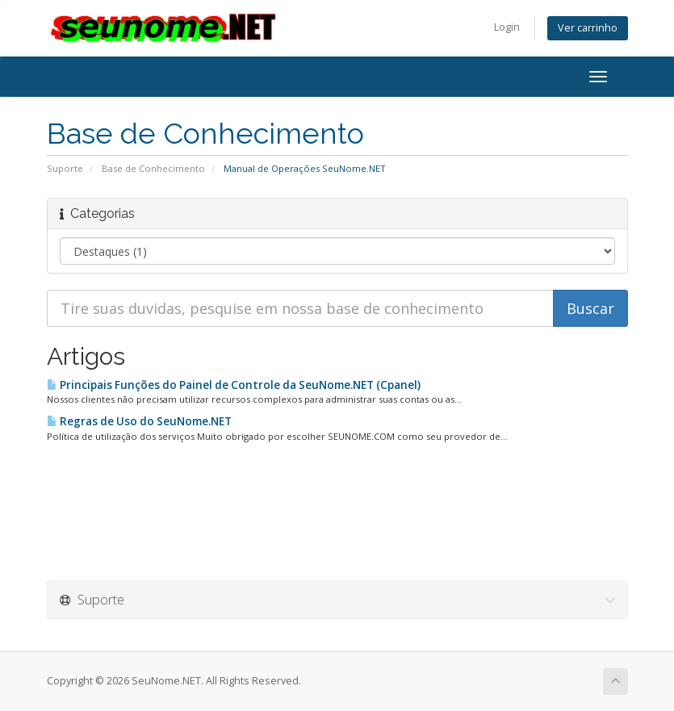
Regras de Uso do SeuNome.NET (139, 421)
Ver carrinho (587, 28)
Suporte (65, 168)
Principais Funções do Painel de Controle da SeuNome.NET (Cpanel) (234, 385)
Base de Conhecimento (153, 168)
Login (507, 27)
